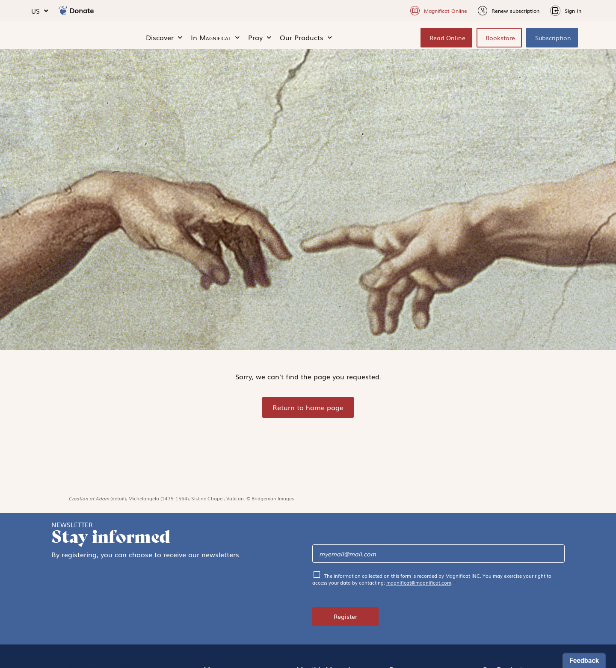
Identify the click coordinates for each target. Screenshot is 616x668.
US (39, 10)
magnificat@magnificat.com (418, 589)
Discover (164, 41)
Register (345, 623)
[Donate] (63, 10)
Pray (259, 41)
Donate (81, 10)
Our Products (306, 41)
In (215, 41)
